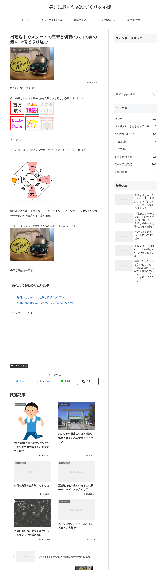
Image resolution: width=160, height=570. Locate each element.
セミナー (135, 119)
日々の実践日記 (19, 366)
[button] (153, 94)
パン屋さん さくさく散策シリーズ (135, 126)
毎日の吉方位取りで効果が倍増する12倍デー (42, 297)
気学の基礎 (135, 172)
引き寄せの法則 (135, 157)
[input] (135, 94)
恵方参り (137, 149)
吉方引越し (137, 142)
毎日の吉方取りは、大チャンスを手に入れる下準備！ (47, 302)
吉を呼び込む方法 (135, 134)
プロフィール (80, 560)
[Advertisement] (33, 334)
